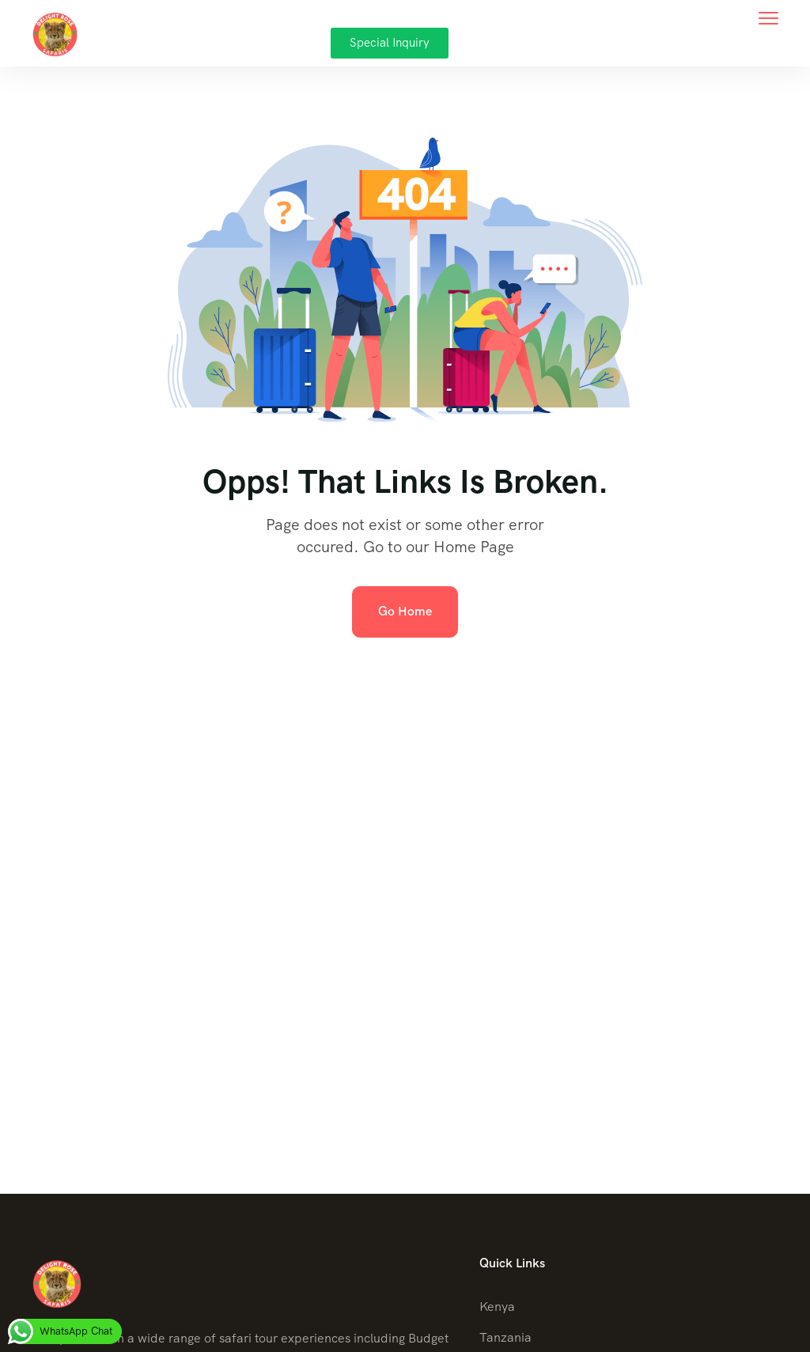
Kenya (497, 1306)
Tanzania (505, 1337)
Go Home (405, 611)
